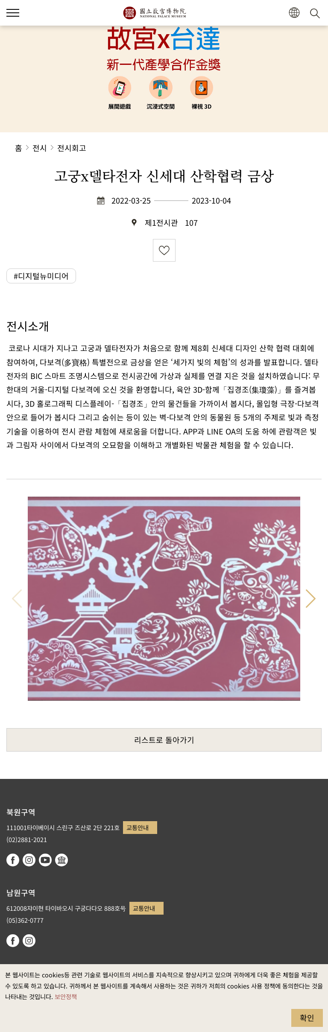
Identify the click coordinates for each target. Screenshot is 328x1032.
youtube (45, 860)
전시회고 (71, 147)
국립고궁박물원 (154, 13)
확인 (307, 1017)
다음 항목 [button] (311, 598)
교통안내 (137, 827)
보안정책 (66, 996)
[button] (13, 13)
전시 (39, 147)
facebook (12, 860)
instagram (29, 860)
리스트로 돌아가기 (164, 739)
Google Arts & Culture (61, 860)
